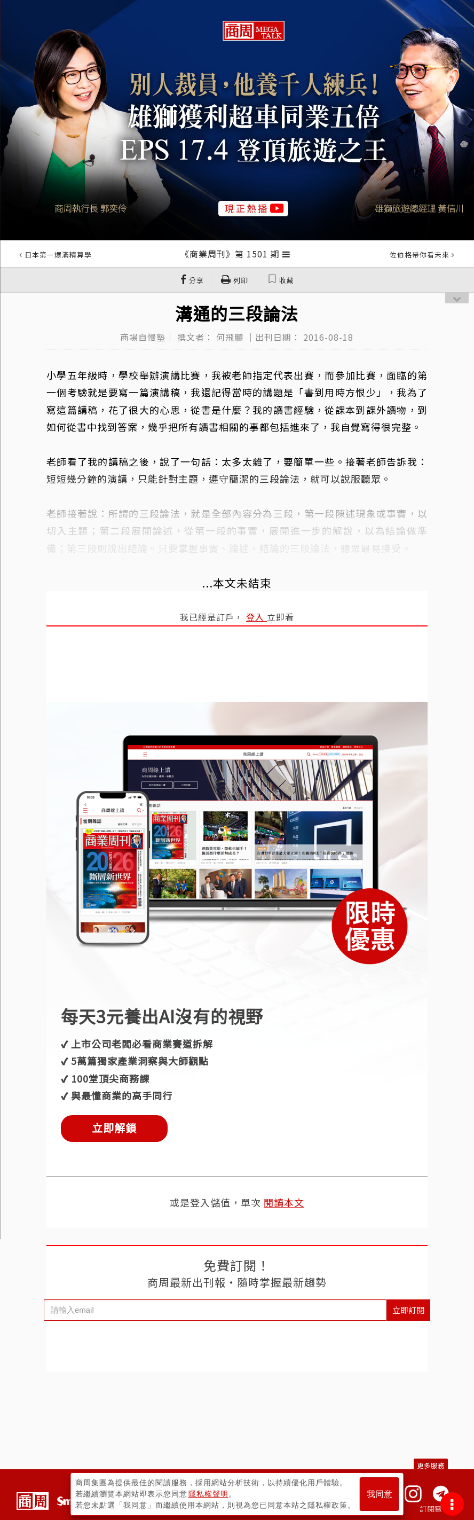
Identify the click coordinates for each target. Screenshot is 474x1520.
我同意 (379, 1494)
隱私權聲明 (208, 1494)
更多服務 (431, 1465)
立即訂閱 (408, 1309)
